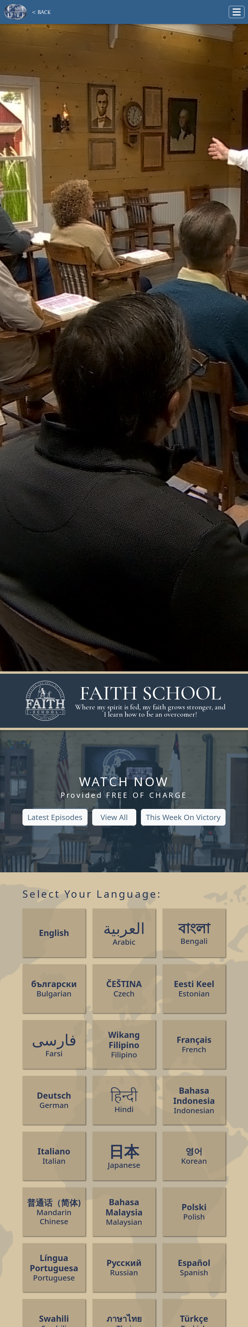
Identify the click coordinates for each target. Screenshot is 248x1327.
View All (114, 817)
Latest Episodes (55, 817)
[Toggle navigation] (236, 12)
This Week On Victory (183, 817)
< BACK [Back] (41, 12)
